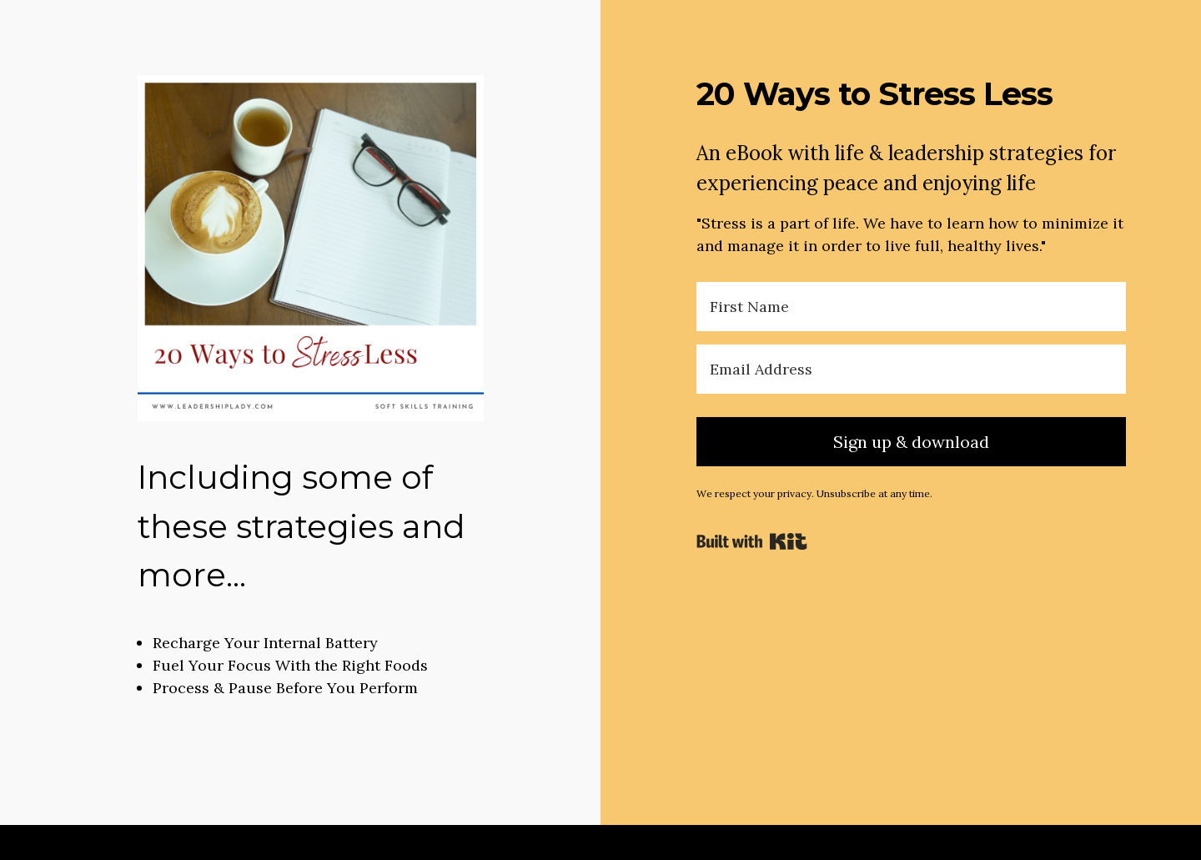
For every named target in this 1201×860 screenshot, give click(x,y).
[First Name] (911, 306)
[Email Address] (911, 369)
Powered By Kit (751, 541)
